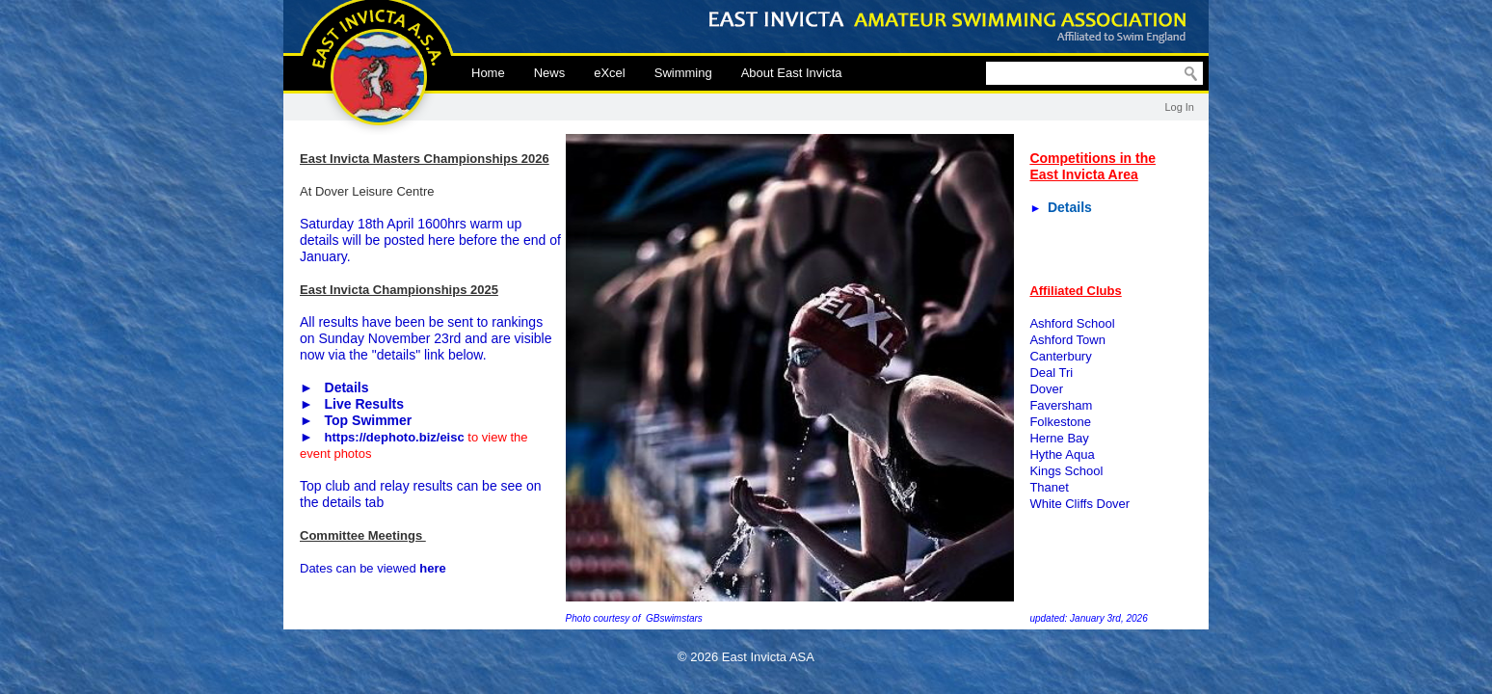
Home (488, 73)
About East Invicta (791, 73)
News (550, 73)
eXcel (610, 73)
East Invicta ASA (377, 67)
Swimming (683, 73)
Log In (1179, 107)
